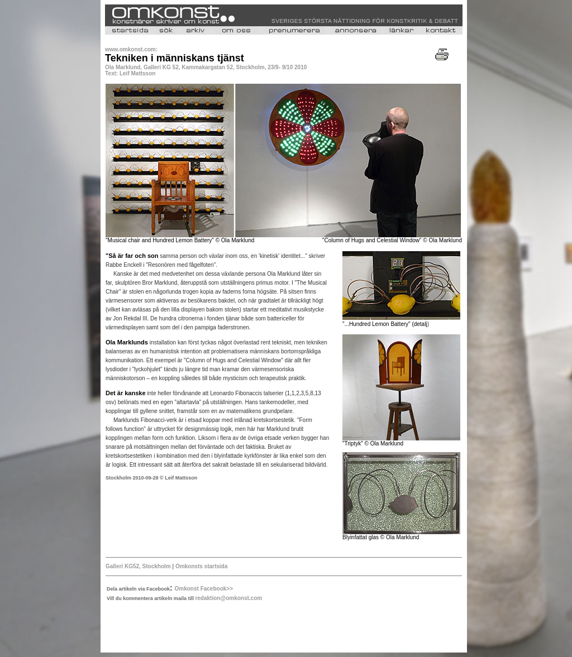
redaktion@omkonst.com (228, 598)
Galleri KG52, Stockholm (138, 566)
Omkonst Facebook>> (204, 589)
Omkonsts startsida (200, 566)
